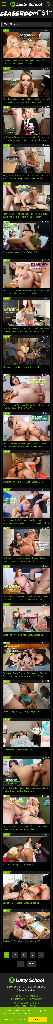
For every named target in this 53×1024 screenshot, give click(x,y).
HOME (17, 996)
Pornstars (18, 999)
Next (31, 963)
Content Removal (26, 1006)
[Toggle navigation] (4, 4)
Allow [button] (37, 1019)
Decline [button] (22, 1019)
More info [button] (9, 1019)
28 (20, 963)
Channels (32, 996)
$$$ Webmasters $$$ (26, 1003)
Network (36, 999)
